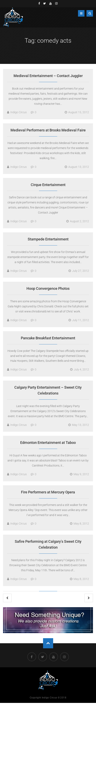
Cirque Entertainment (48, 185)
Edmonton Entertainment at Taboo (48, 442)
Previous (7, 598)
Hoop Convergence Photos (48, 288)
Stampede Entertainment (48, 239)
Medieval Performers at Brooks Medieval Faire (48, 130)
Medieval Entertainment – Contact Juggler (48, 76)
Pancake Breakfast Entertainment (48, 338)
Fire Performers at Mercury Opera (48, 492)
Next (88, 598)
